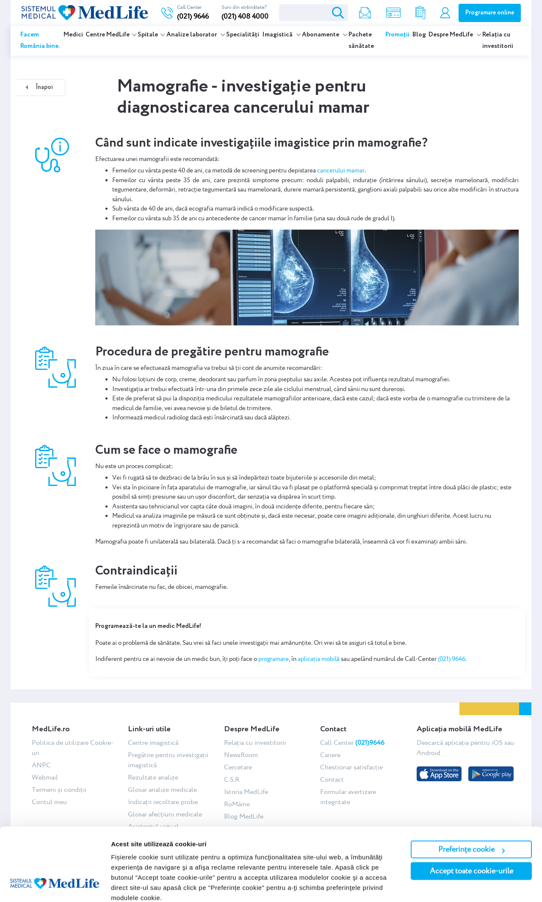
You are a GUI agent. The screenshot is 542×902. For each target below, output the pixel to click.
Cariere (330, 755)
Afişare (122, 885)
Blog (419, 34)
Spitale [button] (148, 34)
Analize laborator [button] (192, 34)
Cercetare (238, 767)
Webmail (45, 777)
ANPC (41, 765)
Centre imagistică (153, 742)
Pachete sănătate (361, 40)
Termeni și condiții (59, 789)
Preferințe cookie (471, 813)
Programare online (489, 12)
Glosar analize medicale (162, 789)
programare (273, 659)
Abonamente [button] (321, 34)
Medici (73, 34)
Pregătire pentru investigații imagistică (168, 760)
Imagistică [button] (278, 34)
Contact (332, 779)
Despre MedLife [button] (451, 34)
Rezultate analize (153, 777)
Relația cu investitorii (497, 40)
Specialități (242, 34)
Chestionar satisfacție (351, 767)
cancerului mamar (341, 170)
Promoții (397, 34)
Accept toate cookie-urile (471, 834)
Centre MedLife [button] (108, 34)
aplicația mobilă (319, 659)
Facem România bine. (40, 40)
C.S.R (231, 779)
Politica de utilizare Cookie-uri (72, 747)
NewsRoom (241, 755)
